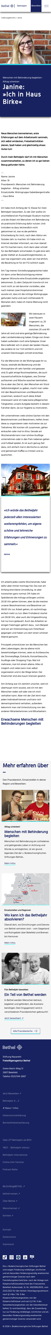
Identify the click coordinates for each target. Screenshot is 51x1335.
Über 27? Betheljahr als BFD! (17, 1140)
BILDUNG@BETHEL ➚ (14, 1186)
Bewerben (36, 6)
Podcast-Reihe (10, 1169)
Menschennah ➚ (11, 1208)
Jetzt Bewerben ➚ (12, 1093)
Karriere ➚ (8, 1215)
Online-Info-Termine (13, 1162)
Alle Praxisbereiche (25, 1031)
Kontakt (7, 1229)
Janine (19, 17)
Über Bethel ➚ (10, 1201)
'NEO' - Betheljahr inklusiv (16, 1147)
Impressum (8, 1244)
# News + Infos (10, 1108)
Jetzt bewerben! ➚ (14, 1018)
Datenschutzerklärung (14, 1115)
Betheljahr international (15, 1155)
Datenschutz (9, 1237)
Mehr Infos (9, 863)
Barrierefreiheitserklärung (16, 1123)
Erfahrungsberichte (8, 17)
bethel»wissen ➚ (11, 1194)
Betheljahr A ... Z (11, 1101)
